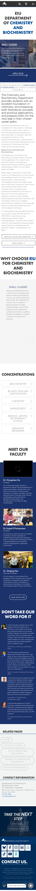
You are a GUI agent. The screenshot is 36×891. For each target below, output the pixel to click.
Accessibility (14, 868)
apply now (18, 824)
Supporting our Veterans (26, 872)
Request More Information (18, 237)
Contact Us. (14, 862)
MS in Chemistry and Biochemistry (17, 752)
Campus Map (27, 870)
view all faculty (18, 597)
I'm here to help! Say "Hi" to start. (16, 885)
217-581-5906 (6, 794)
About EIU (22, 868)
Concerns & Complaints (12, 874)
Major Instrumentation (14, 767)
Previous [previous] (4, 338)
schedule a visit (18, 829)
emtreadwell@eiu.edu (9, 796)
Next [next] (31, 338)
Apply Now (18, 243)
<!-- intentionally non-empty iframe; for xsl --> (18, 468)
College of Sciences (13, 745)
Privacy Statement (25, 874)
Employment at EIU (17, 870)
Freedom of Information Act (10, 872)
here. (12, 169)
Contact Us (7, 868)
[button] (31, 886)
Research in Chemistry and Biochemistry (17, 760)
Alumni (7, 740)
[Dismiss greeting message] (26, 884)
